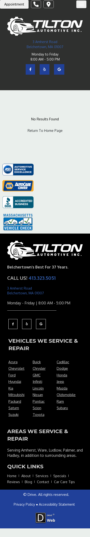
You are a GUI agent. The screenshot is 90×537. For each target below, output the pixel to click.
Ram (60, 401)
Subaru (62, 408)
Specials (59, 476)
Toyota (38, 414)
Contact (43, 482)
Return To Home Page (45, 131)
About (26, 476)
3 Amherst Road (45, 42)
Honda (62, 375)
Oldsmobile (66, 394)
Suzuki (13, 414)
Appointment (14, 4)
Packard (14, 401)
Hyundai (14, 381)
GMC (37, 375)
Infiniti (37, 381)
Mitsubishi (16, 394)
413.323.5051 (42, 278)
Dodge (62, 368)
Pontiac (39, 401)
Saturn (13, 408)
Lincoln (38, 388)
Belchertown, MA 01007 (45, 47)
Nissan (38, 394)
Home (12, 476)
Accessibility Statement (57, 504)
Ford (12, 375)
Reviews (13, 482)
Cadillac (63, 362)
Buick (37, 362)
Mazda (62, 388)
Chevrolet (16, 368)
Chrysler (39, 368)
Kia (10, 388)
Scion (37, 408)
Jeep (60, 381)
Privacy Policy (24, 504)
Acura (13, 362)
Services (42, 476)
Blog (28, 482)
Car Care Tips (64, 482)
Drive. (32, 494)
